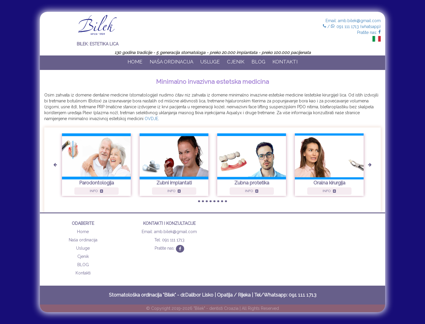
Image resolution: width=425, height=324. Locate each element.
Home (135, 62)
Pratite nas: (369, 32)
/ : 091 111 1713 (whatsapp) (352, 26)
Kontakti (285, 62)
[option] (96, 165)
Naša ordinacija (171, 62)
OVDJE (151, 118)
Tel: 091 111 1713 (169, 240)
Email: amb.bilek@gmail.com (353, 20)
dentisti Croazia (223, 308)
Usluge (210, 62)
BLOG (258, 62)
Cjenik (235, 62)
